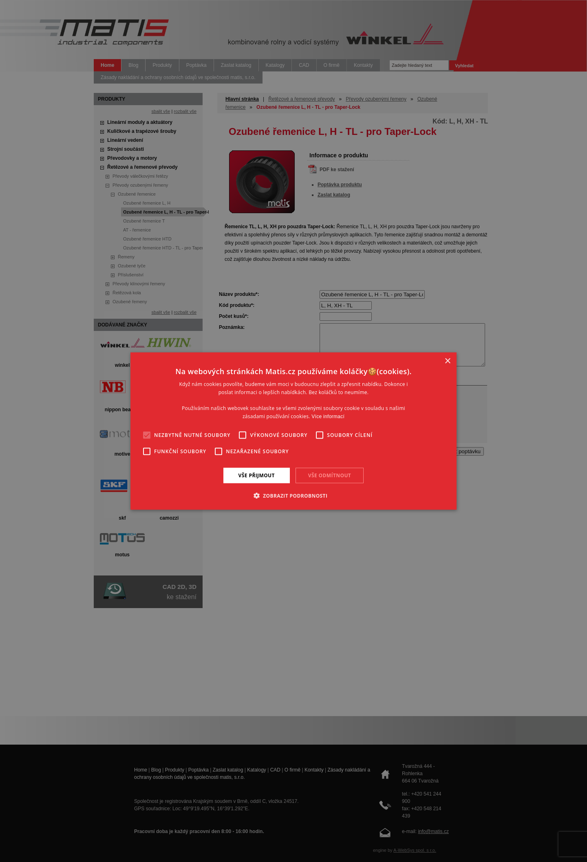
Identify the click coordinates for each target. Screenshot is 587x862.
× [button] (447, 361)
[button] (294, 496)
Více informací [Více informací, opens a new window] (327, 416)
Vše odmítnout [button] (329, 475)
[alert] (293, 431)
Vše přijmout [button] (256, 475)
